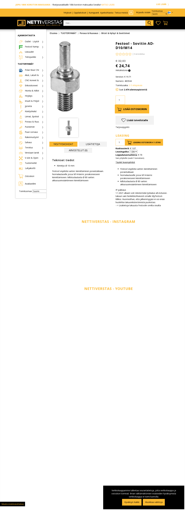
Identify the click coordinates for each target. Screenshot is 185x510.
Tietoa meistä (121, 12)
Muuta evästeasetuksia (12, 504)
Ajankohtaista (106, 12)
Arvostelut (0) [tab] (78, 150)
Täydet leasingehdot (125, 162)
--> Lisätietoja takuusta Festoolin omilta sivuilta (138, 205)
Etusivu (53, 33)
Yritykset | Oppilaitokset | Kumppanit (81, 12)
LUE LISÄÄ (163, 4)
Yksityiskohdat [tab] (63, 144)
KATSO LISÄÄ (108, 4)
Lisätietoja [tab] (93, 144)
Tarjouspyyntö (122, 127)
